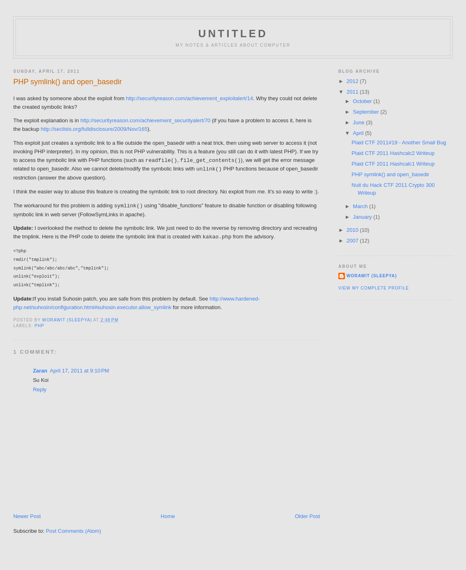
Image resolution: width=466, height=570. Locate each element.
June (359, 122)
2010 (353, 230)
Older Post (307, 516)
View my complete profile (373, 288)
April (359, 133)
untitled (233, 33)
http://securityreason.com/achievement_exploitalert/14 (189, 98)
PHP (39, 325)
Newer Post (27, 516)
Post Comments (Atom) (73, 531)
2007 (353, 241)
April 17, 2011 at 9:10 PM (79, 371)
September (366, 112)
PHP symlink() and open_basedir (390, 174)
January (363, 217)
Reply (39, 389)
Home (168, 516)
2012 (353, 81)
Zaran (40, 371)
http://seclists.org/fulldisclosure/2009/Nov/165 (94, 129)
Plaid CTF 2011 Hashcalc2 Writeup (392, 153)
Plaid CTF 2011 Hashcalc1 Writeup (392, 164)
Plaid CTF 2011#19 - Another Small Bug (398, 142)
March (361, 206)
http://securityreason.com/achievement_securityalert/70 (145, 120)
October (363, 101)
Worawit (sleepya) (372, 276)
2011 (353, 92)
